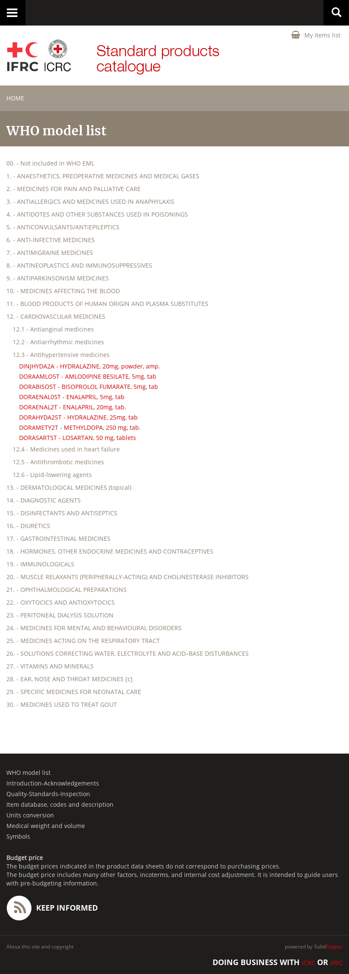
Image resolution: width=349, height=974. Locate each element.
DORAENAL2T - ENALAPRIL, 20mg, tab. (72, 407)
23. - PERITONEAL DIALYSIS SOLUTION (59, 615)
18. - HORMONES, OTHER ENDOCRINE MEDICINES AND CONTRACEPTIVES (109, 551)
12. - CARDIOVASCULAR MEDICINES (55, 316)
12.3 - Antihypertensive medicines (61, 355)
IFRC (336, 963)
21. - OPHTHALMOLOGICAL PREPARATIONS (66, 590)
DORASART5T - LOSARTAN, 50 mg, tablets (77, 438)
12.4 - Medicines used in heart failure (66, 449)
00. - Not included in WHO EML (50, 163)
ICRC (308, 963)
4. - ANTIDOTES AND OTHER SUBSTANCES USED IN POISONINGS (97, 214)
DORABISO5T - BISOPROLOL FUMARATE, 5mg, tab (88, 387)
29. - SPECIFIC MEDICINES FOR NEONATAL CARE (73, 692)
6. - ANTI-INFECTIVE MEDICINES (50, 240)
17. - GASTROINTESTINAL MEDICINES (58, 538)
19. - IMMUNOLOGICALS (40, 564)
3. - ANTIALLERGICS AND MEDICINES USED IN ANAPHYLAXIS (90, 201)
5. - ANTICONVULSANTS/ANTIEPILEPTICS (62, 227)
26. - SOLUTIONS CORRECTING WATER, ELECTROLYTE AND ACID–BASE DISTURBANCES (127, 653)
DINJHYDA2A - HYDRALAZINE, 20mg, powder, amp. (89, 366)
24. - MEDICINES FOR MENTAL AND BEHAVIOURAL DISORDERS (94, 628)
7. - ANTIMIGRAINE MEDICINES (49, 252)
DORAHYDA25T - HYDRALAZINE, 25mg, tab (78, 417)
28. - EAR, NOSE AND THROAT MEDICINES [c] (69, 679)
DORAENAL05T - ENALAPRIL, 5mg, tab (72, 397)
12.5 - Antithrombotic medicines (58, 462)
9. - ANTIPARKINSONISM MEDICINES (57, 278)
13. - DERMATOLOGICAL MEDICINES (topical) (68, 487)
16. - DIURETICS (28, 526)
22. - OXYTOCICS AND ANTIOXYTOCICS (60, 602)
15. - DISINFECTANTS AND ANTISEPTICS (61, 513)
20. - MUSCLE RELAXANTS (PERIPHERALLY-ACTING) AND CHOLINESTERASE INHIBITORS (127, 577)
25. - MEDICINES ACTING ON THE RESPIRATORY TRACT (83, 641)
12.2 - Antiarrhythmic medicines (58, 342)
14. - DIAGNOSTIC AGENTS (43, 500)
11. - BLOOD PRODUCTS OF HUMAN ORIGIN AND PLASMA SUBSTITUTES (107, 304)
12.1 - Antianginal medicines (53, 329)
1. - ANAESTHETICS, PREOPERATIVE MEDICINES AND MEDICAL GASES (102, 176)
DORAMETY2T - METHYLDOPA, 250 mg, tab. (80, 427)
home (15, 98)
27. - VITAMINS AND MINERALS (50, 666)
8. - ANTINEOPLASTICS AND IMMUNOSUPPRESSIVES (79, 265)
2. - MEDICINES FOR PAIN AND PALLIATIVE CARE (73, 189)
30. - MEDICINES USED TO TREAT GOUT (61, 704)
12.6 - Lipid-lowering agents (52, 475)
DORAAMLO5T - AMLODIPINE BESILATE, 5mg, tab (87, 376)
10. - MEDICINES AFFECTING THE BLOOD (63, 291)
